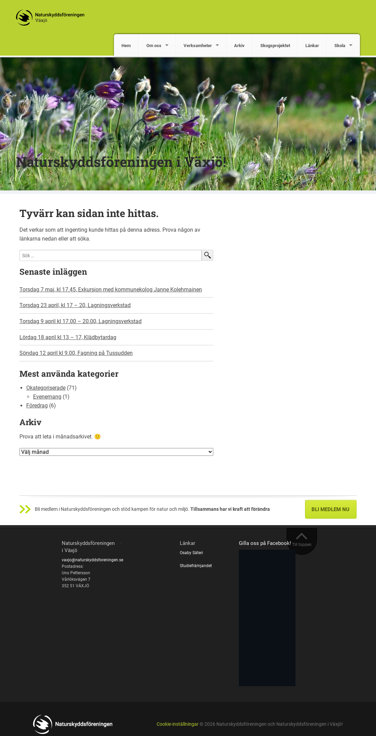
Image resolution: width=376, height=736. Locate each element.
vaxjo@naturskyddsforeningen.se (92, 560)
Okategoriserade (46, 388)
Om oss (153, 45)
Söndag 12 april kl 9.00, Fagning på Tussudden (76, 353)
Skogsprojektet (275, 45)
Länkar (312, 45)
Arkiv (239, 45)
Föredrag (37, 405)
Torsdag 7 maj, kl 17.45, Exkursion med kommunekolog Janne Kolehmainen (110, 289)
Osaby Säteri (191, 552)
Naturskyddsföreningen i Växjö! (121, 162)
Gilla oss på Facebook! (265, 543)
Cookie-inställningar (178, 724)
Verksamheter (198, 45)
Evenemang (47, 396)
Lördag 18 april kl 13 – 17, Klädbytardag (67, 337)
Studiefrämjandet (196, 565)
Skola (339, 45)
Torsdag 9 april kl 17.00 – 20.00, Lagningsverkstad (80, 321)
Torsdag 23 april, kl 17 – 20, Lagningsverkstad (75, 305)
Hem (126, 45)
